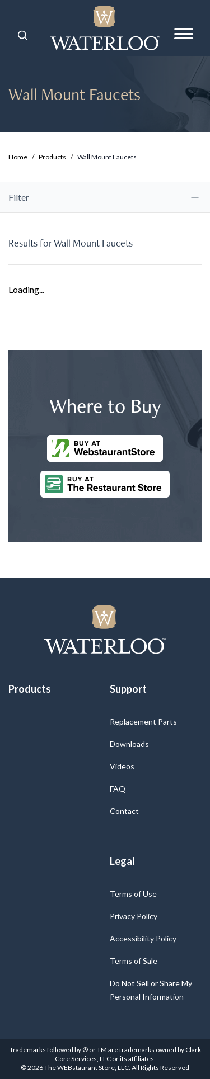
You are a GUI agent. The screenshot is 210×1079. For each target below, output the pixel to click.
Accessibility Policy (143, 938)
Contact (124, 811)
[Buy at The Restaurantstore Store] (105, 484)
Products (52, 157)
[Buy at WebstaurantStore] (105, 448)
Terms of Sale (133, 961)
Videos (122, 766)
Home (17, 157)
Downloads (129, 744)
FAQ (117, 788)
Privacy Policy (133, 916)
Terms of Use (133, 893)
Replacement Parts (143, 721)
